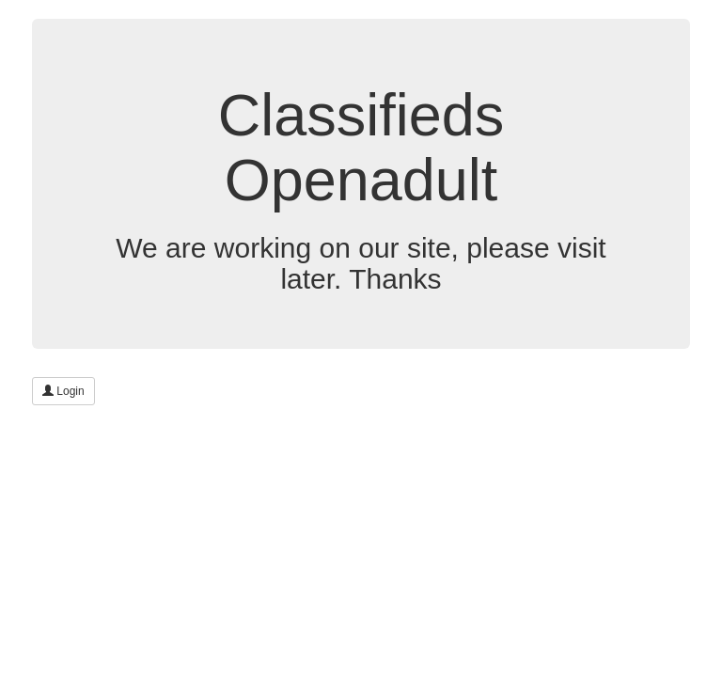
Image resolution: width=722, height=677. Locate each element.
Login (63, 391)
